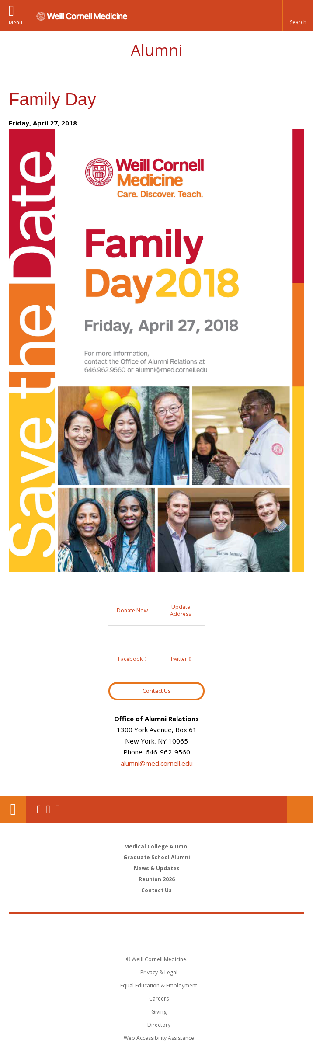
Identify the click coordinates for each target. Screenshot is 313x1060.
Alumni (156, 50)
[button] (297, 15)
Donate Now (300, 809)
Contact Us (157, 691)
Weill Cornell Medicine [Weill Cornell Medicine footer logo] (156, 927)
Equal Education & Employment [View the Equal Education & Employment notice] (158, 985)
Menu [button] (15, 22)
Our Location (13, 809)
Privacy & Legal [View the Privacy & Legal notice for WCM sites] (158, 972)
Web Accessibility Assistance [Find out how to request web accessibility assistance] (159, 1038)
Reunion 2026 (157, 879)
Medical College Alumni (156, 846)
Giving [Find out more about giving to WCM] (159, 1011)
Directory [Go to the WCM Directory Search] (158, 1025)
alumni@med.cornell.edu (157, 763)
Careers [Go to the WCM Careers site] (159, 998)
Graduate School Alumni (156, 857)
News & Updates (157, 868)
